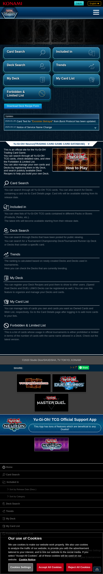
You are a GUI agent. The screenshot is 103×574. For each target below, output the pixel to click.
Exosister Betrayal (42, 121)
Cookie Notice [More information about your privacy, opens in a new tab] (27, 559)
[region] (51, 553)
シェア (73, 367)
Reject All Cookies (79, 567)
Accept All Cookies (50, 567)
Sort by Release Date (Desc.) (23, 489)
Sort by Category (17, 496)
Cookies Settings (20, 567)
